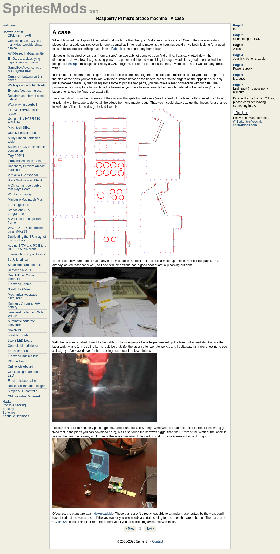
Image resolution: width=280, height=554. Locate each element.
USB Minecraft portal (22, 133)
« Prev (129, 529)
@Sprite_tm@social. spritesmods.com (247, 123)
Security (8, 409)
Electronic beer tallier (22, 381)
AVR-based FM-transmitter (26, 53)
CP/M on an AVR (19, 36)
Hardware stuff (13, 32)
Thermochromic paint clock (26, 254)
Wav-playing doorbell (22, 104)
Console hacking (14, 405)
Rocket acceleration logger (26, 386)
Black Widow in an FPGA (25, 180)
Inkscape (72, 64)
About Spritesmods (16, 416)
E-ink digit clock (18, 205)
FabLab (116, 49)
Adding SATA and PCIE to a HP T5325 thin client (27, 247)
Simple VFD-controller (23, 391)
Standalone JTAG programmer (20, 212)
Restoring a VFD (19, 270)
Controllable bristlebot (23, 346)
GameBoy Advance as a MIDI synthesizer (24, 69)
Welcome (9, 25)
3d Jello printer (18, 259)
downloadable (104, 513)
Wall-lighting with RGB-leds (27, 85)
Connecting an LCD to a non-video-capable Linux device (25, 44)
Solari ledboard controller (25, 265)
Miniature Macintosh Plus (25, 199)
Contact (157, 541)
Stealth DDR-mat (20, 289)
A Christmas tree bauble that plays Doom (24, 187)
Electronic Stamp (20, 284)
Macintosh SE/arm (20, 127)
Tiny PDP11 (16, 156)
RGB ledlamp (17, 361)
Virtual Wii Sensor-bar (23, 175)
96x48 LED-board (20, 340)
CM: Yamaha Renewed (24, 396)
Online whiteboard (20, 366)
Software (9, 412)
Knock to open (18, 351)
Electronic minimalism (23, 356)
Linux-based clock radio (24, 161)
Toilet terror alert (19, 335)
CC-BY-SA (59, 522)
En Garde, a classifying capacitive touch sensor (24, 60)
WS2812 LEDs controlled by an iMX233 (25, 229)
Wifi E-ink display (20, 194)
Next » (150, 529)
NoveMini (14, 330)
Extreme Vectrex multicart (25, 90)
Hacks (7, 401)
